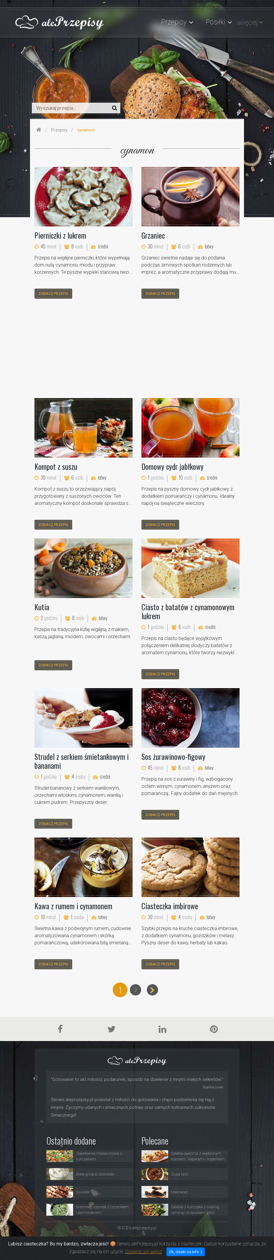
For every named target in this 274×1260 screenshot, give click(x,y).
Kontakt (221, 1237)
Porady (136, 1237)
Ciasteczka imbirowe (169, 905)
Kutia (41, 606)
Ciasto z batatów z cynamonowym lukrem (187, 611)
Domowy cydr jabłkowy (172, 466)
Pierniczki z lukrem (60, 235)
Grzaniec (153, 235)
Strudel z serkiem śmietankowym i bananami (81, 761)
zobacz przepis (53, 293)
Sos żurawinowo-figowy (173, 756)
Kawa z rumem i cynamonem (73, 905)
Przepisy (114, 1237)
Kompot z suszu (55, 466)
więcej (247, 22)
